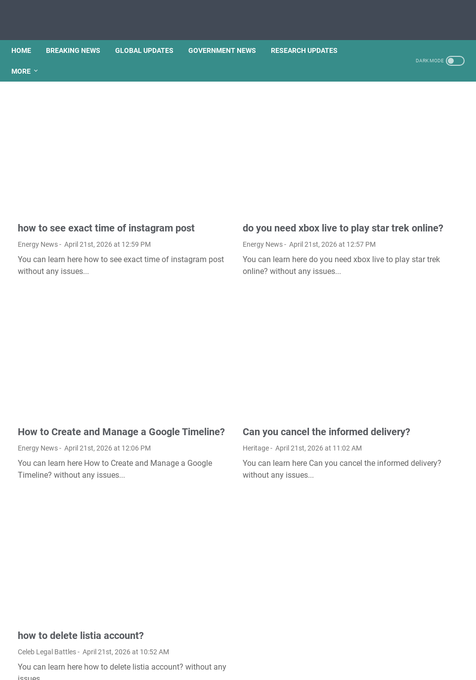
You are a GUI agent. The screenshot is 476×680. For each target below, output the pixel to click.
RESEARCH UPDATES (310, 34)
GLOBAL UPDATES (151, 34)
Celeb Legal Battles (47, 576)
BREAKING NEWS (79, 34)
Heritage (185, 400)
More (27, 55)
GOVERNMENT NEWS (228, 34)
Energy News (38, 210)
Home (28, 34)
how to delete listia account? (81, 560)
